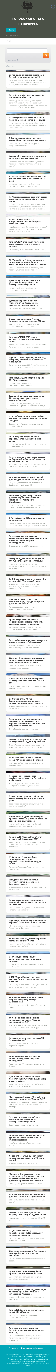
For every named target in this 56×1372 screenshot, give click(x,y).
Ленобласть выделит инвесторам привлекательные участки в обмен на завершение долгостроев (28, 818)
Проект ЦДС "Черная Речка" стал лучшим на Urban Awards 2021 (25, 838)
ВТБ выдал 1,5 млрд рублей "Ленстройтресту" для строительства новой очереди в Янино (25, 860)
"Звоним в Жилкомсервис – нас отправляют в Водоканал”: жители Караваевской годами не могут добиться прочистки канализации (26, 1177)
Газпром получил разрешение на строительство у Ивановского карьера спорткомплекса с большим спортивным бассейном (27, 722)
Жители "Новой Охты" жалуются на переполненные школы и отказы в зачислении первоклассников (27, 660)
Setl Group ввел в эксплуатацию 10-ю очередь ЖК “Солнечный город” (27, 580)
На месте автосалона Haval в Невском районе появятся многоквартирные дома (27, 178)
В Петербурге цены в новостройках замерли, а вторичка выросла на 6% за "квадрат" (28, 418)
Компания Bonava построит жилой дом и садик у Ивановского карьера (26, 478)
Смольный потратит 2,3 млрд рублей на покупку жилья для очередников (27, 740)
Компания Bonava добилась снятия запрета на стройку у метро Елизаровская (26, 999)
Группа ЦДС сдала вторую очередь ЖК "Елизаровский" (26, 379)
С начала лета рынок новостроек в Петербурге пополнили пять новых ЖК (26, 680)
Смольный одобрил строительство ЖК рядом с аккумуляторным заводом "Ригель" (26, 398)
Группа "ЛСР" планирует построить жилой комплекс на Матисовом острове (26, 244)
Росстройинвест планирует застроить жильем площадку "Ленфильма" (28, 641)
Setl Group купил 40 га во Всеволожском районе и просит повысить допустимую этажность (26, 701)
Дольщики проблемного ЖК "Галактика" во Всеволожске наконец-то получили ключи (23, 303)
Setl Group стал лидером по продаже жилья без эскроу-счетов (27, 940)
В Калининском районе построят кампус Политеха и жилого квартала (27, 139)
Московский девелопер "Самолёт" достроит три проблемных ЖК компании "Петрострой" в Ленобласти (26, 498)
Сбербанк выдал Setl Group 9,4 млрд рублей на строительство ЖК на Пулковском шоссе (27, 1137)
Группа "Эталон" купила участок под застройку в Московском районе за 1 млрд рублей (27, 359)
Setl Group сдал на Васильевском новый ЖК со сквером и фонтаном (26, 759)
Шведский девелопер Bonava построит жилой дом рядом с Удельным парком (24, 882)
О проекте (13, 1348)
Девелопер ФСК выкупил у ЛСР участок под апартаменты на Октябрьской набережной (24, 282)
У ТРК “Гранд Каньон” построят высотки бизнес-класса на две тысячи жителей (28, 979)
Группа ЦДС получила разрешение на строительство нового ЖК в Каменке (27, 921)
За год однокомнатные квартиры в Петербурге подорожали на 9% (26, 76)
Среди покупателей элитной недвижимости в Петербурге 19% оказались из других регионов (26, 622)
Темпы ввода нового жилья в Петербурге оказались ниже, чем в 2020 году (26, 1330)
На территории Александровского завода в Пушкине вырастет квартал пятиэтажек (27, 902)
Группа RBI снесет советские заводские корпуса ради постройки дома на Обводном (26, 601)
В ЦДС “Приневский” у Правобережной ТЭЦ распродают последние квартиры (26, 1233)
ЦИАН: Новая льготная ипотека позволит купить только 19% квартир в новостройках (27, 1079)
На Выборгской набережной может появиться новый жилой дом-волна (27, 119)
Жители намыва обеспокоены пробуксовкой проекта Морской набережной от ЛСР (24, 1020)
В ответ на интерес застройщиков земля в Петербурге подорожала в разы (26, 798)
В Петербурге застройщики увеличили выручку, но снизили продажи (25, 959)
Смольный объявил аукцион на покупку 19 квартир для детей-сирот (27, 1213)
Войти (11, 30)
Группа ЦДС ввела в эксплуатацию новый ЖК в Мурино (26, 1311)
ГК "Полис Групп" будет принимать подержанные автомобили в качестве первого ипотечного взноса (27, 262)
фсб (16, 60)
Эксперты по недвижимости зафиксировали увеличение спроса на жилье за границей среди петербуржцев (28, 539)
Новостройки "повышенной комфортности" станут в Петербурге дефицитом (27, 778)
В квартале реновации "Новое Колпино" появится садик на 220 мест (27, 320)
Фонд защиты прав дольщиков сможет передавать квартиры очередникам (24, 1058)
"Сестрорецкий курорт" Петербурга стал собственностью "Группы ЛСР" (27, 1098)
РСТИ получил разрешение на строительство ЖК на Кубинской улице (25, 439)
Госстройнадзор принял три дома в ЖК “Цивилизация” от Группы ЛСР (26, 560)
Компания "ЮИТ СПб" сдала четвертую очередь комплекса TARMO (24, 339)
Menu (9, 41)
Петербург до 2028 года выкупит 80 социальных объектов (26, 96)
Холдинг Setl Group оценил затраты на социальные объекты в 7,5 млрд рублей (27, 1158)
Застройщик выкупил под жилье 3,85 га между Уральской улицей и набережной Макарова (27, 1292)
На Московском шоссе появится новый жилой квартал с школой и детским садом (28, 199)
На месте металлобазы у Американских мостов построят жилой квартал (25, 221)
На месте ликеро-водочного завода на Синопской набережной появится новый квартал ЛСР (27, 459)
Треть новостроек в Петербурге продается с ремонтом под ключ (25, 1272)
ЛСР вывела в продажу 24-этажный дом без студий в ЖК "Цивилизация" (27, 1195)
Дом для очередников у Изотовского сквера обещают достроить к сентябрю (27, 1253)
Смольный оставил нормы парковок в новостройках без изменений (27, 157)
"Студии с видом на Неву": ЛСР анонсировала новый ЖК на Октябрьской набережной (24, 1119)
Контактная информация (33, 1348)
